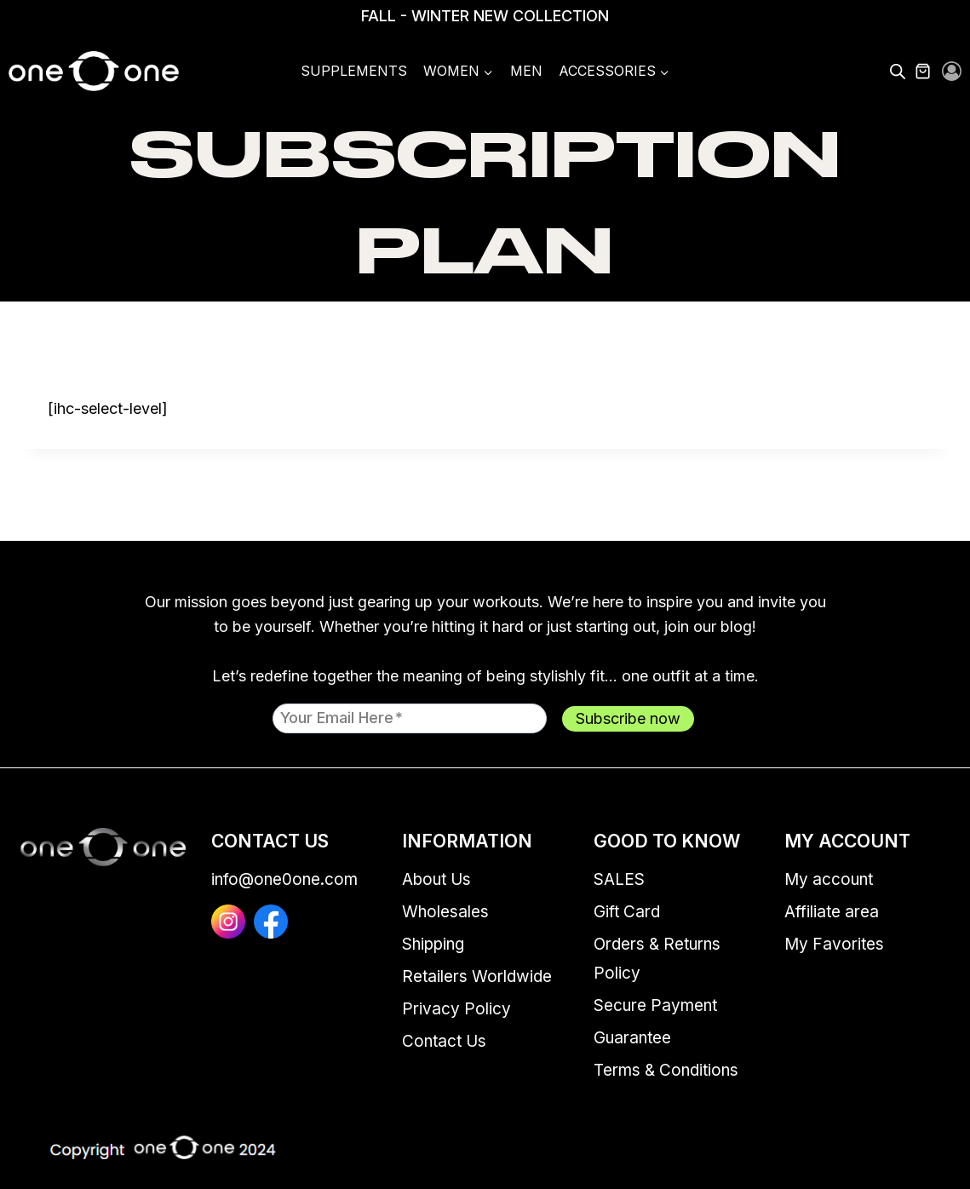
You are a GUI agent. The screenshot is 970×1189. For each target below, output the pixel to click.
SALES (619, 879)
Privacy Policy (456, 1009)
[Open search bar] (897, 71)
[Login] (951, 72)
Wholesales (445, 912)
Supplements (354, 70)
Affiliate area (831, 912)
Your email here (341, 717)
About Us (436, 879)
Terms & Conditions (666, 1070)
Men (526, 70)
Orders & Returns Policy (657, 958)
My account (828, 879)
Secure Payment (655, 1005)
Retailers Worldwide (477, 976)
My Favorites (834, 944)
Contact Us (444, 1041)
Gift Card (627, 912)
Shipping (433, 944)
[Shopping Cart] (932, 71)
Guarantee (632, 1038)
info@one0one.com (284, 879)
